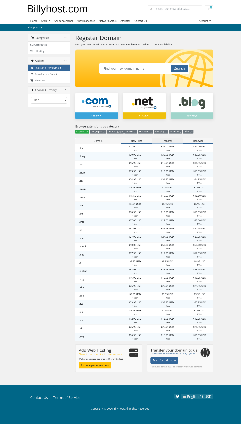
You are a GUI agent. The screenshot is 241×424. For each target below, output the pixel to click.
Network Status (107, 20)
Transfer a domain (164, 360)
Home (33, 20)
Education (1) (145, 131)
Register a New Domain (45, 67)
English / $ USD (197, 396)
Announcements (63, 20)
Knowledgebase (86, 20)
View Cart (37, 80)
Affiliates (125, 20)
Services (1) (130, 131)
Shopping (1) (161, 131)
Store (44, 20)
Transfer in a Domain (44, 74)
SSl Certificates (38, 44)
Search (179, 68)
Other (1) (188, 131)
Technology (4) (115, 131)
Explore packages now (95, 365)
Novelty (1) (175, 131)
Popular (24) (82, 131)
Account (204, 20)
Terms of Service (66, 397)
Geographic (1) (98, 131)
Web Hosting (37, 51)
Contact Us (140, 20)
